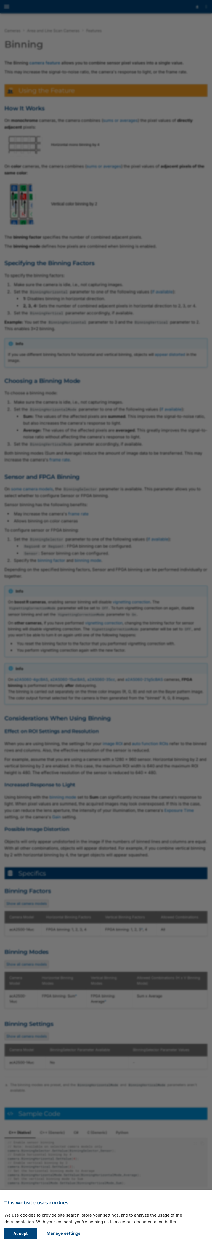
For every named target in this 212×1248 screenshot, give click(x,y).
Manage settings (63, 1233)
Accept (20, 1233)
